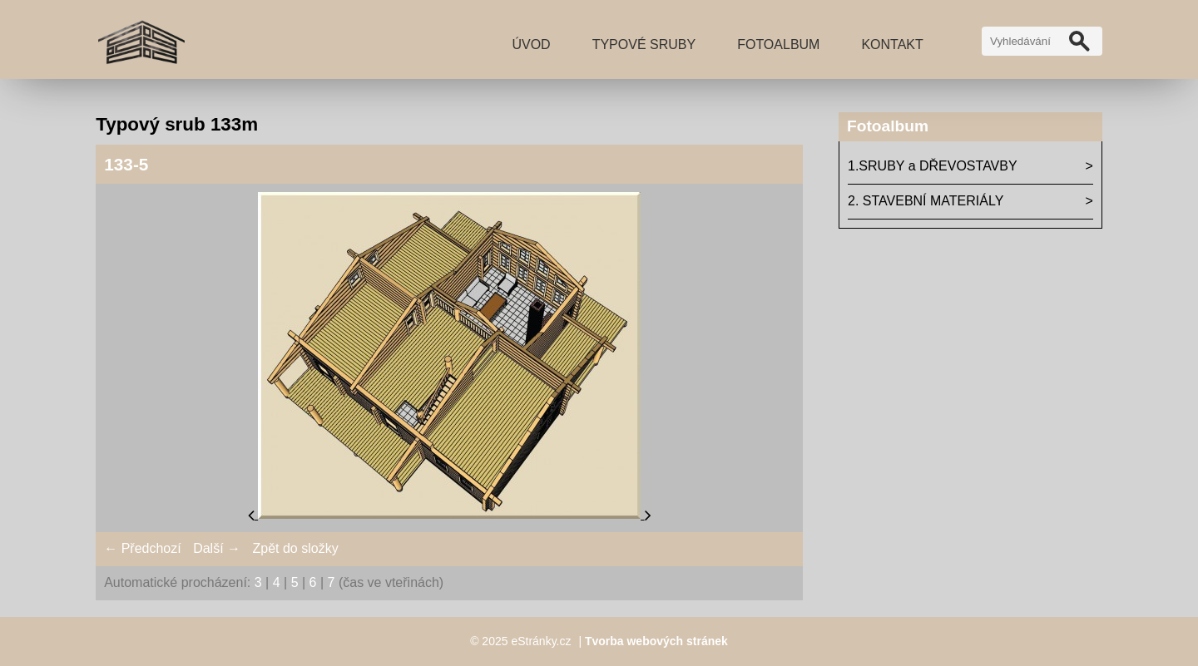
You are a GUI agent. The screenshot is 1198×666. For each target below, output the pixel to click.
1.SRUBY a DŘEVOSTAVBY (932, 166)
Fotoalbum (778, 44)
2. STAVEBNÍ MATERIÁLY (925, 201)
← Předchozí (142, 548)
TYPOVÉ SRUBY (644, 44)
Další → (216, 548)
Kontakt (892, 44)
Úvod (531, 44)
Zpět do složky (295, 548)
